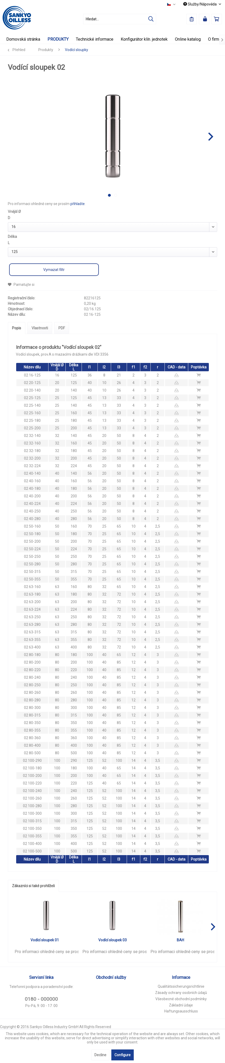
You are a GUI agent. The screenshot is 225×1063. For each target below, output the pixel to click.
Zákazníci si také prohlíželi (33, 886)
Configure (122, 1055)
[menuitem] (119, 19)
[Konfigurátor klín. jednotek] (144, 39)
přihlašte (77, 204)
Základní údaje (181, 1005)
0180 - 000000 (41, 999)
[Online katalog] (187, 39)
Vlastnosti (40, 328)
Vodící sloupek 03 (112, 940)
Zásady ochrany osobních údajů (181, 993)
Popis (16, 328)
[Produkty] (58, 39)
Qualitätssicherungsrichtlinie (181, 986)
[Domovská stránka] (23, 39)
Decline (100, 1055)
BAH (180, 940)
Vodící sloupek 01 (45, 940)
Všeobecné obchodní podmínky (181, 999)
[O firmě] (214, 39)
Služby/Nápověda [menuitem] (200, 4)
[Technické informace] (94, 39)
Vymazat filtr (54, 270)
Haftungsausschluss (181, 1011)
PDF (61, 328)
